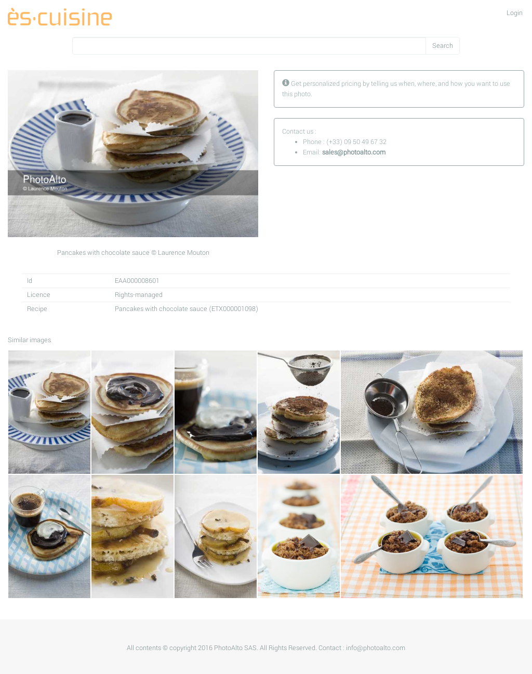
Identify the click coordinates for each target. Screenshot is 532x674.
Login (515, 13)
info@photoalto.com (375, 648)
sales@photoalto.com (353, 152)
